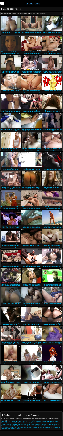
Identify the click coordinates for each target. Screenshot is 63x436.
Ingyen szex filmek (28, 427)
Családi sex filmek (16, 428)
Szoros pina (32, 425)
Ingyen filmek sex (8, 428)
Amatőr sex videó (55, 424)
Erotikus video (12, 420)
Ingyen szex (34, 427)
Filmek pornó (7, 421)
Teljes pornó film (20, 425)
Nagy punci (33, 420)
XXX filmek (14, 425)
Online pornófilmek (27, 420)
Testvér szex (53, 420)
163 (43, 406)
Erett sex (49, 424)
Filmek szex (20, 422)
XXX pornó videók (41, 420)
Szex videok (46, 425)
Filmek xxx (52, 427)
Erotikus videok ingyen (44, 421)
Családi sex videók (39, 425)
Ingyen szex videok (53, 421)
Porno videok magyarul (9, 427)
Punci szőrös (47, 427)
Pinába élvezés (19, 420)
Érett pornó (13, 421)
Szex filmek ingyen (25, 424)
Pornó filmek (18, 421)
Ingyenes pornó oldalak (6, 425)
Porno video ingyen (19, 427)
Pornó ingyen (58, 425)
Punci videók (48, 420)
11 (39, 406)
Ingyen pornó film (27, 422)
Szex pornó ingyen (45, 422)
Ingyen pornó (9, 424)
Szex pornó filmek (13, 422)
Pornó (2, 427)
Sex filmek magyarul (16, 424)
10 (36, 406)
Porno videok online (26, 421)
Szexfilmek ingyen (5, 422)
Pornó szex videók (35, 421)
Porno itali (52, 422)
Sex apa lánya (41, 427)
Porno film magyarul (34, 424)
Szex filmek (27, 425)
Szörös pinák (52, 425)
